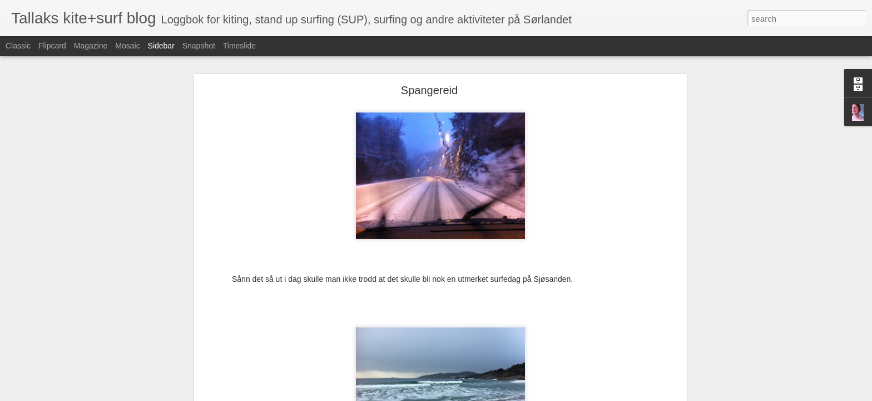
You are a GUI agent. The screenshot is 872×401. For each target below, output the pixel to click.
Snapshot (198, 45)
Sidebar (161, 45)
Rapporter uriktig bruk (506, 395)
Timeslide (239, 45)
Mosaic (127, 45)
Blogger (463, 395)
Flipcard (52, 45)
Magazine (91, 45)
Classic (18, 45)
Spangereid (429, 59)
